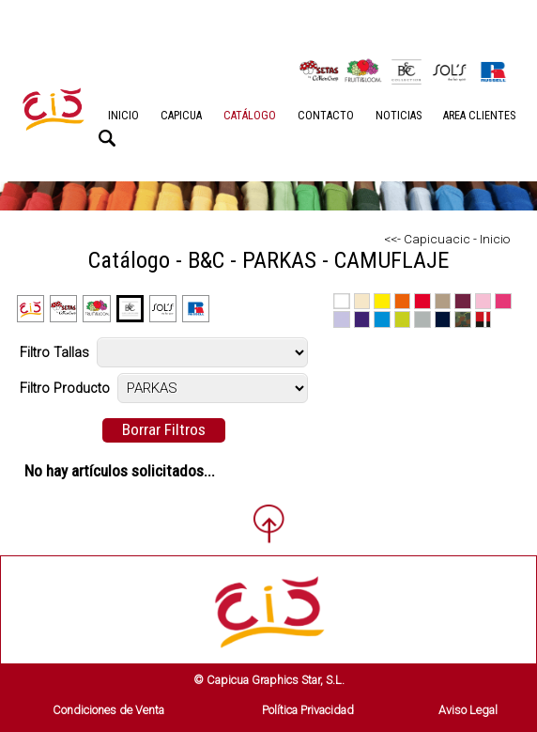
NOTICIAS (399, 115)
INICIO (123, 115)
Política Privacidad (308, 710)
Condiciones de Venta (108, 710)
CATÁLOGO (249, 115)
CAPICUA (181, 115)
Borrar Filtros (164, 429)
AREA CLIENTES (479, 115)
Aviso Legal (468, 710)
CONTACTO (326, 115)
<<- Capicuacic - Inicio (447, 238)
